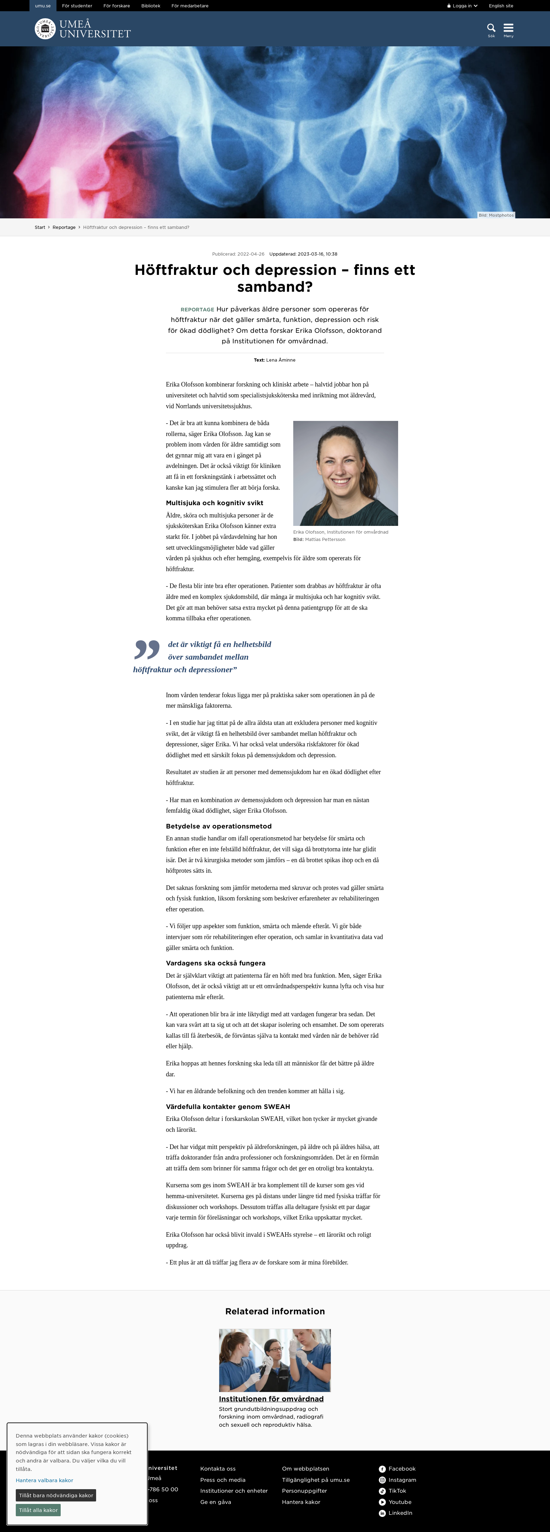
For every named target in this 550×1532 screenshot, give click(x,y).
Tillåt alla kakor (38, 1510)
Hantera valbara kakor (44, 1480)
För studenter (77, 5)
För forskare (116, 5)
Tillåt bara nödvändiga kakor (56, 1495)
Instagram (397, 1479)
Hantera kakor (301, 1501)
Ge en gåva (215, 1501)
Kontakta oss (218, 1468)
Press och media (223, 1479)
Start (40, 227)
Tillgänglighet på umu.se (316, 1479)
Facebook (397, 1468)
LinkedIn (395, 1512)
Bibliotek (150, 5)
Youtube (395, 1501)
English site (501, 5)
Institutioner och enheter (234, 1490)
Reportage (64, 227)
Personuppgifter (304, 1490)
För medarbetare (190, 5)
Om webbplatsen (305, 1468)
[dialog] (77, 1474)
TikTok (392, 1490)
